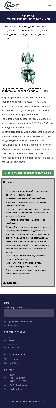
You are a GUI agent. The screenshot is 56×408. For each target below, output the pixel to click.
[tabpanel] (28, 232)
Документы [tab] (10, 282)
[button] (28, 45)
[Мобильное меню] (48, 5)
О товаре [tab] (8, 182)
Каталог (18, 26)
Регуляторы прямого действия (19, 30)
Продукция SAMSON (34, 26)
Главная (7, 26)
